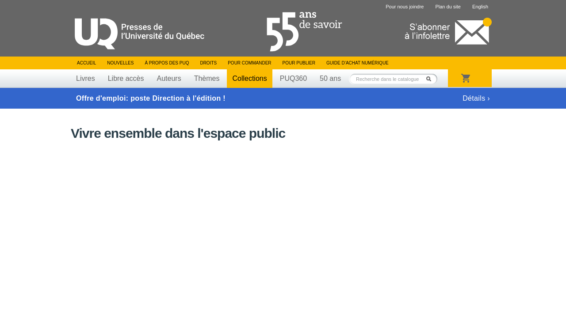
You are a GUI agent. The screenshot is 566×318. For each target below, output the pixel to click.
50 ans (330, 78)
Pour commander (249, 63)
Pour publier (299, 63)
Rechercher (431, 78)
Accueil (86, 63)
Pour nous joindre (405, 6)
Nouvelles (120, 63)
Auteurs (169, 78)
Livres (85, 78)
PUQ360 (293, 78)
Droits (208, 63)
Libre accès (126, 78)
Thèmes (207, 78)
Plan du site (447, 6)
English (480, 6)
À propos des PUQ (167, 63)
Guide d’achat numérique (357, 63)
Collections (249, 78)
